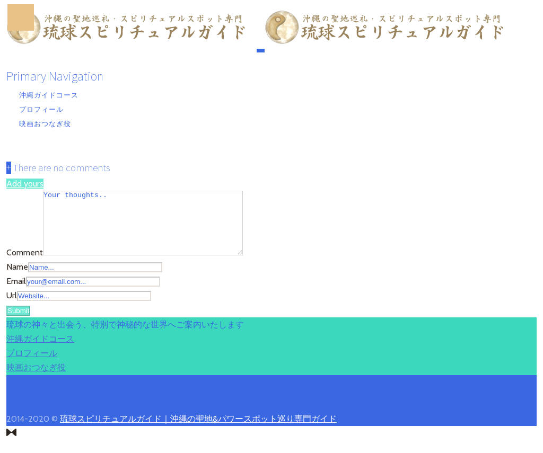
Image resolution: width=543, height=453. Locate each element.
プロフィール (41, 109)
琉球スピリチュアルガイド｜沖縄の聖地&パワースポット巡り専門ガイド (198, 432)
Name (17, 279)
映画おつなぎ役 (45, 123)
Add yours (24, 184)
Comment (24, 265)
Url (11, 308)
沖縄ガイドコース (48, 95)
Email (16, 294)
